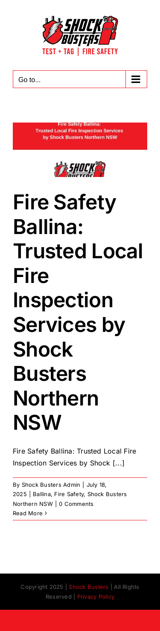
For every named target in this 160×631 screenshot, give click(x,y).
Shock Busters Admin (51, 484)
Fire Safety (69, 494)
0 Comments (76, 503)
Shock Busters (88, 586)
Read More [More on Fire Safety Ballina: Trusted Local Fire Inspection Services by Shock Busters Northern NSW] (28, 513)
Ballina (42, 494)
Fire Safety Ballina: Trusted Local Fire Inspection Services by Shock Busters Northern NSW (78, 312)
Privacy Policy (95, 596)
